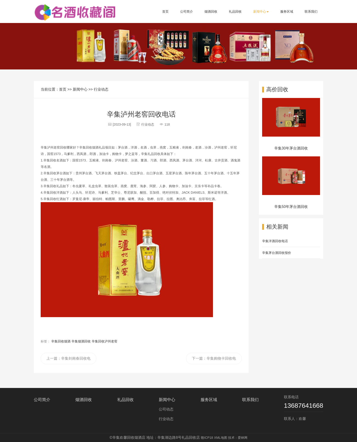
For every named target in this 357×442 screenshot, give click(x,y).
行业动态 (101, 89)
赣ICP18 (207, 437)
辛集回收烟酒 (61, 341)
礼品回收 (235, 11)
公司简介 (186, 11)
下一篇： (214, 360)
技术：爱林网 (237, 437)
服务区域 (286, 11)
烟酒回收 (210, 11)
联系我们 (311, 11)
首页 (165, 11)
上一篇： (68, 360)
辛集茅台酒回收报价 (276, 253)
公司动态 (166, 409)
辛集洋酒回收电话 (275, 241)
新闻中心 (261, 11)
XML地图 (220, 437)
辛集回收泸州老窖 (104, 341)
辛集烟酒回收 (81, 341)
